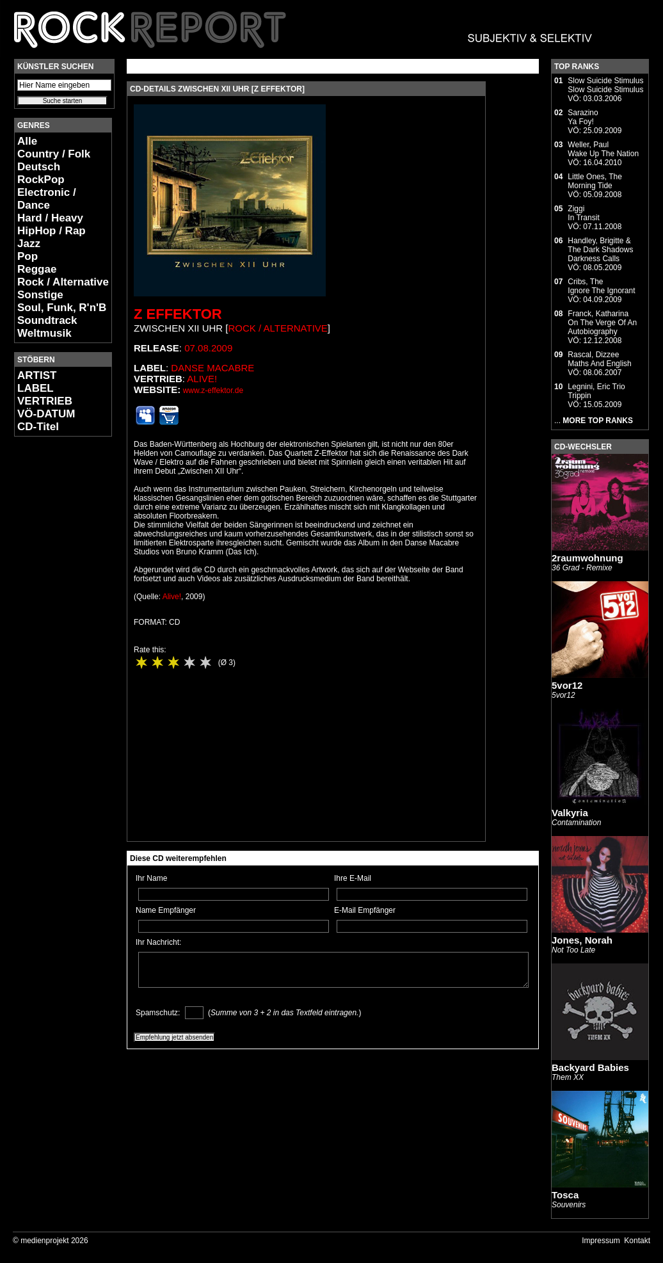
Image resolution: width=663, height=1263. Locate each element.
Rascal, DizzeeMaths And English (599, 359)
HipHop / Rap (51, 231)
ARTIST (36, 375)
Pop (27, 256)
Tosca (565, 1194)
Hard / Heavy (50, 218)
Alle (27, 141)
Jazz (28, 243)
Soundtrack (47, 320)
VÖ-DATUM (46, 414)
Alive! (202, 378)
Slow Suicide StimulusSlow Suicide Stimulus (605, 85)
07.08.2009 (208, 347)
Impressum (600, 1240)
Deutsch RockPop (41, 173)
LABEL (35, 388)
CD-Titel (38, 427)
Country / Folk (53, 154)
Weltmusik (44, 333)
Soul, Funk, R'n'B (61, 308)
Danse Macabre (212, 367)
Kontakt (637, 1240)
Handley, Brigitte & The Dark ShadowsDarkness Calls (600, 249)
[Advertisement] (52, 638)
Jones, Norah (582, 940)
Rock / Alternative (63, 282)
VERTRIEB (44, 401)
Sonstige (40, 295)
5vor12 (567, 685)
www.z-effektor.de (213, 390)
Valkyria (570, 812)
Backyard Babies (590, 1067)
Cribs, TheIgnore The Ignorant (601, 286)
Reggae (36, 269)
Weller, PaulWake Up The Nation (603, 149)
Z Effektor (178, 314)
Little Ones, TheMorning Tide (595, 181)
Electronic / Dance (46, 198)
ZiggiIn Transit (583, 213)
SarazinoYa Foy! (583, 117)
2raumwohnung (587, 557)
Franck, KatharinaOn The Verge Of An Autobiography (602, 322)
